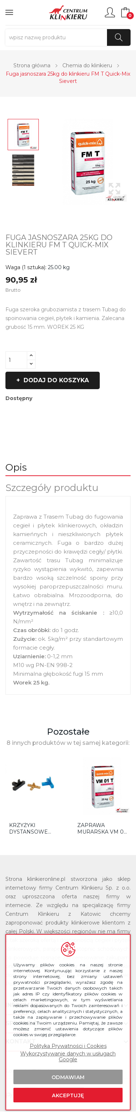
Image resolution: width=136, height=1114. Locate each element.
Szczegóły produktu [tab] (51, 488)
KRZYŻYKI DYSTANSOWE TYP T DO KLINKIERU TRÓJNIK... (28, 828)
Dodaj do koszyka (55, 380)
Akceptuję (68, 1095)
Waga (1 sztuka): (25, 267)
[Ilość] (16, 360)
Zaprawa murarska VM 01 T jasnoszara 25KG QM (101, 828)
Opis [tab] (16, 467)
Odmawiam (68, 1077)
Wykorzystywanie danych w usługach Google (68, 1056)
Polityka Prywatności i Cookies (68, 1046)
